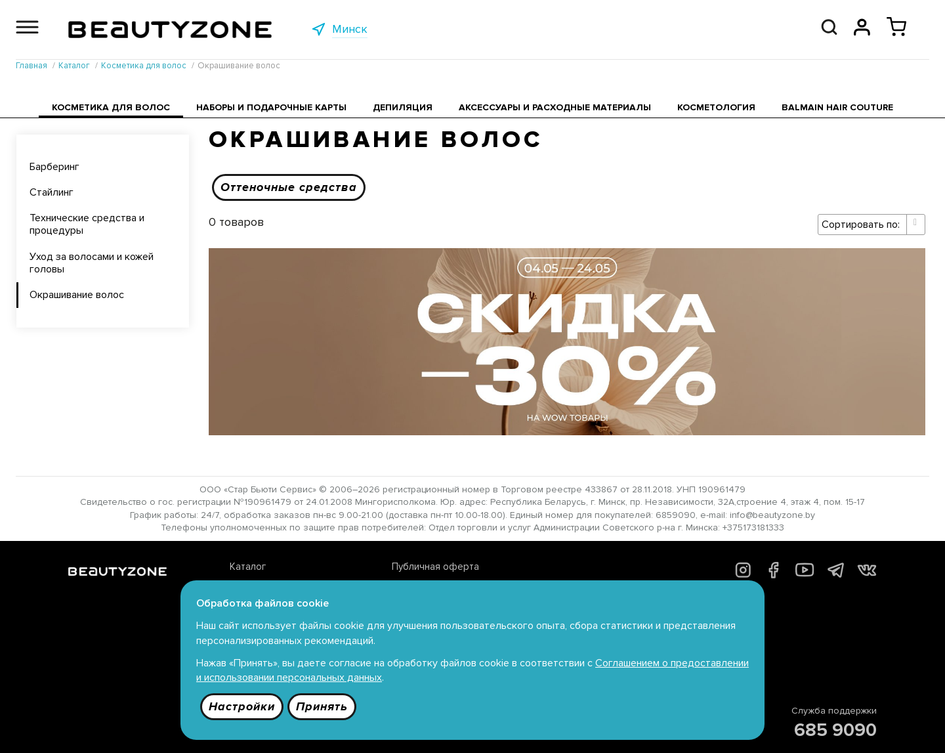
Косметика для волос (111, 107)
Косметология (716, 107)
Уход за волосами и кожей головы (92, 263)
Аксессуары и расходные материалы (555, 107)
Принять (322, 706)
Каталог (248, 566)
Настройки (242, 706)
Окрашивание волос (77, 294)
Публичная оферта (435, 566)
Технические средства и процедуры (87, 224)
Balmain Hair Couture (837, 107)
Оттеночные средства (288, 187)
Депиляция (402, 107)
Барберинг (54, 166)
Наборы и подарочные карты (271, 107)
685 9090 (835, 730)
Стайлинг (52, 192)
